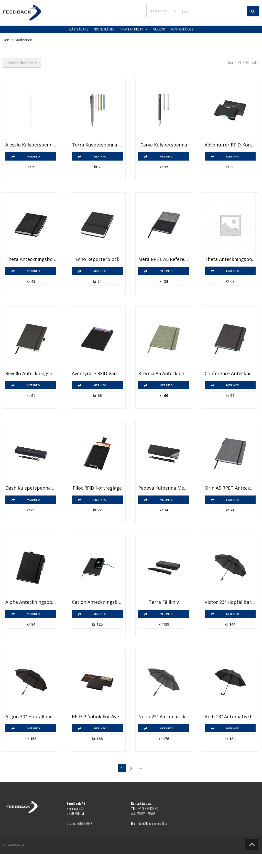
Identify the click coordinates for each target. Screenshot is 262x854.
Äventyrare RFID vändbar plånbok (97, 373)
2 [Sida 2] (131, 768)
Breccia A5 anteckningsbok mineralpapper (163, 373)
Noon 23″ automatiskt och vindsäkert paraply (163, 717)
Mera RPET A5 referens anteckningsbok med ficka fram (163, 259)
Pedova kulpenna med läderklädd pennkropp (163, 488)
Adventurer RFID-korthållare (230, 145)
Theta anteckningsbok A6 (30, 259)
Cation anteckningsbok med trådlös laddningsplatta (97, 602)
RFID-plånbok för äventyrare (97, 717)
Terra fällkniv (164, 602)
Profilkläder (103, 29)
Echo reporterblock (97, 259)
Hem (6, 39)
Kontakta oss (181, 29)
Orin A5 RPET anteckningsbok (230, 488)
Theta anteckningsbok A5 (230, 259)
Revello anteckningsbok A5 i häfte (30, 373)
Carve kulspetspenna (163, 145)
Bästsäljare (78, 29)
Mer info (33, 156)
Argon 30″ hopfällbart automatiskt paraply (30, 717)
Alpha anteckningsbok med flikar (30, 602)
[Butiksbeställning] (22, 63)
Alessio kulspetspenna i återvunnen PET (30, 145)
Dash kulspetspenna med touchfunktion (30, 488)
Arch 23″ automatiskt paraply (230, 717)
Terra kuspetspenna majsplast (97, 145)
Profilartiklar (134, 29)
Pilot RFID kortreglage (97, 488)
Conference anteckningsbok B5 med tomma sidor (230, 373)
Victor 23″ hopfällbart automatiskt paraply (230, 602)
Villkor (159, 29)
